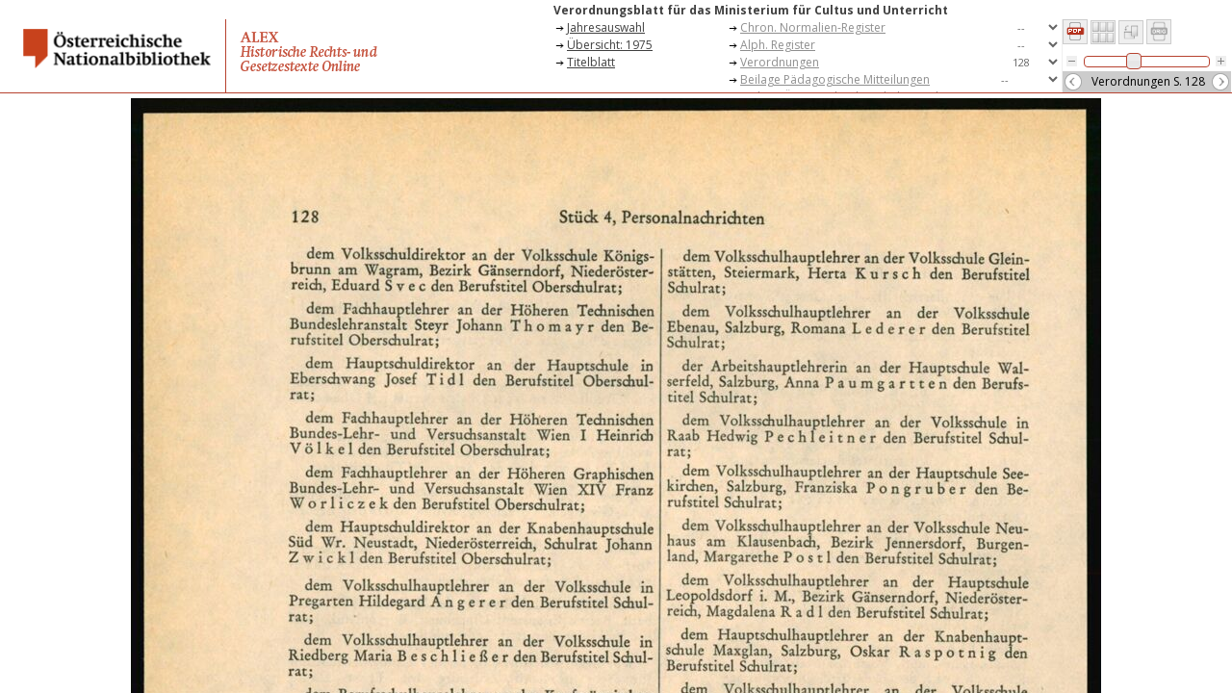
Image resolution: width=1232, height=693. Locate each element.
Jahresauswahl (606, 27)
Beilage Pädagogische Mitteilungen (835, 79)
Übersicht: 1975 (610, 45)
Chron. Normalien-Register (813, 27)
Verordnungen (779, 62)
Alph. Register (777, 45)
